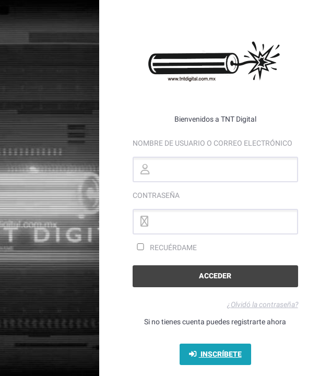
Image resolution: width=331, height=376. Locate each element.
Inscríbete (215, 354)
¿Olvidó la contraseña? (262, 304)
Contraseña (156, 195)
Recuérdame (165, 247)
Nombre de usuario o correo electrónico (212, 143)
